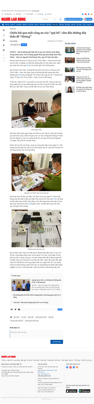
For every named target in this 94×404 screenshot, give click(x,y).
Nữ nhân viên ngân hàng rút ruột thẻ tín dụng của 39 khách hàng (84, 89)
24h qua (48, 14)
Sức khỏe (42, 24)
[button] (4, 55)
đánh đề (30, 317)
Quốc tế (12, 24)
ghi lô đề (16, 317)
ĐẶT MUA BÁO (35, 11)
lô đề (28, 65)
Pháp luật (55, 24)
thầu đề (50, 317)
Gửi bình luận (57, 342)
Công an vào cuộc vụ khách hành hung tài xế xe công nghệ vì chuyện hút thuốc (83, 79)
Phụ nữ (89, 24)
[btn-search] (54, 19)
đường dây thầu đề (17, 321)
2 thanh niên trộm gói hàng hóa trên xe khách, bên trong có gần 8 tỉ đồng (84, 50)
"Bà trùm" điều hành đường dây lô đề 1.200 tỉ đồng (30, 302)
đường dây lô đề (41, 317)
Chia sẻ (24, 44)
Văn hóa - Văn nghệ (64, 24)
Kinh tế (37, 24)
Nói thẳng (17, 14)
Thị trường (39, 14)
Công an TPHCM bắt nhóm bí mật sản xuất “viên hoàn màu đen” (83, 60)
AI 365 (84, 24)
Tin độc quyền (28, 14)
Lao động (19, 24)
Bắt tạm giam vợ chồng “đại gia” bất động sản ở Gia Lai (84, 69)
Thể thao (78, 24)
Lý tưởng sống (6, 14)
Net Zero (31, 24)
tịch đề (23, 317)
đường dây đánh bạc (32, 321)
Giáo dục (48, 24)
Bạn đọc (25, 24)
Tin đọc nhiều (70, 43)
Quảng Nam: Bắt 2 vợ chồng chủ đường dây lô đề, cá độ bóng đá (46, 281)
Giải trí (73, 24)
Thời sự (7, 24)
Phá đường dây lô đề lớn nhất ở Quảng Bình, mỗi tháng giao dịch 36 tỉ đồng (37, 296)
